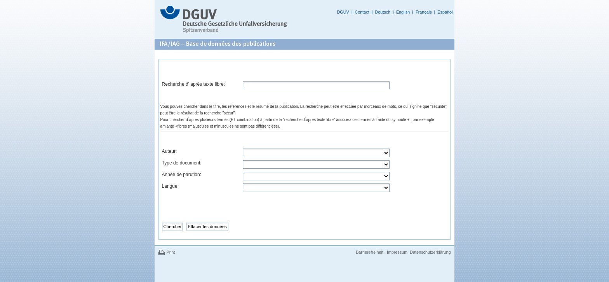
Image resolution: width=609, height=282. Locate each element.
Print (171, 252)
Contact (362, 12)
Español (444, 12)
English (403, 12)
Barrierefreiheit (370, 252)
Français (424, 12)
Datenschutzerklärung (430, 252)
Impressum (397, 252)
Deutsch (382, 12)
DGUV (343, 12)
